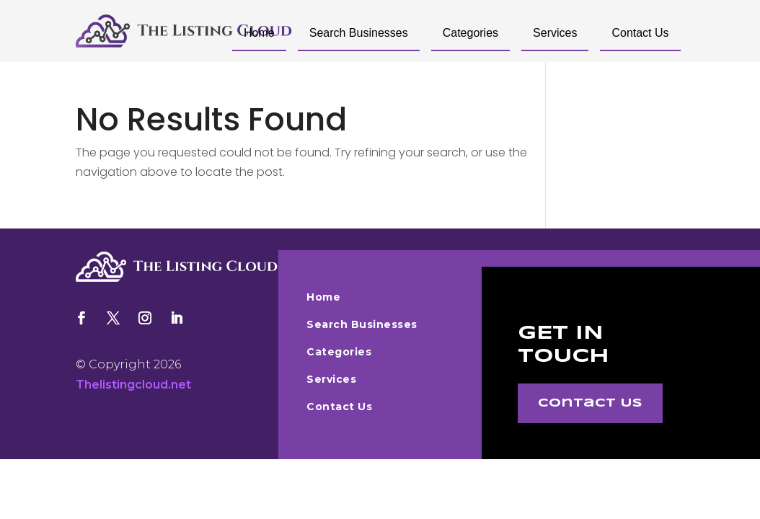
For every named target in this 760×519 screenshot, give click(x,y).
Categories (470, 33)
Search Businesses (358, 33)
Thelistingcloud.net (133, 384)
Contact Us (639, 33)
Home (259, 33)
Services (555, 33)
